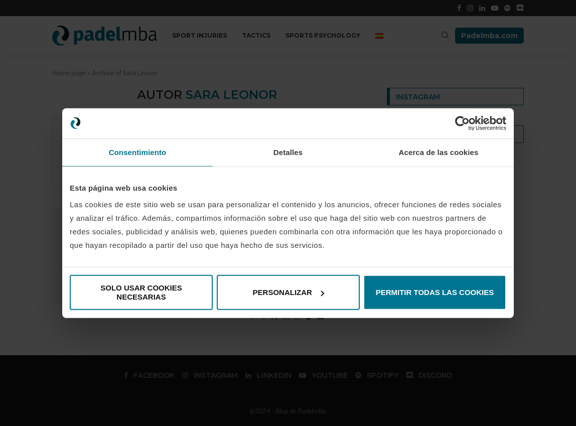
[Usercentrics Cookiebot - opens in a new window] (462, 122)
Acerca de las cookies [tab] (439, 152)
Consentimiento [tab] (138, 152)
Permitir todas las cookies (435, 292)
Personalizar (288, 292)
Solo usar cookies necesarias (141, 292)
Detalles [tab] (288, 152)
